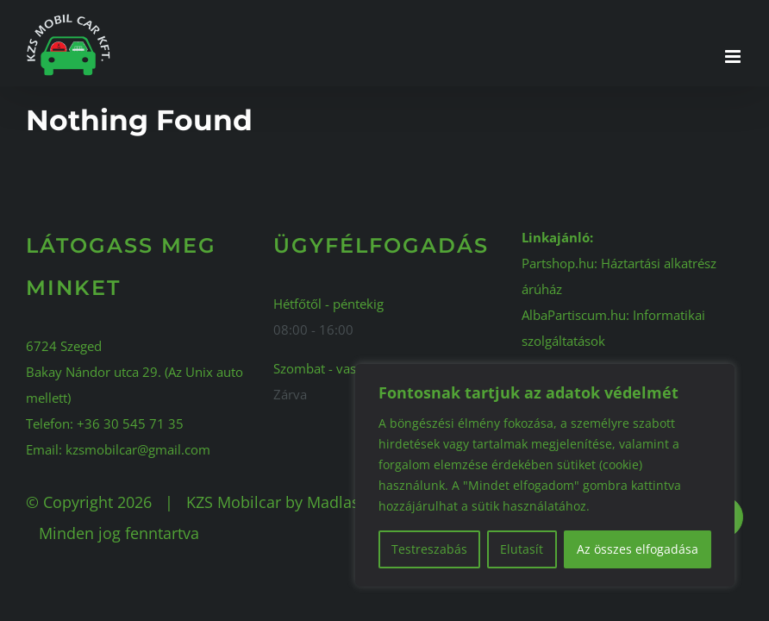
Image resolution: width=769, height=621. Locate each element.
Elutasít (521, 549)
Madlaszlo (343, 502)
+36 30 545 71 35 (130, 423)
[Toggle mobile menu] (734, 56)
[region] (545, 475)
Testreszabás (429, 549)
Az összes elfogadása (637, 549)
